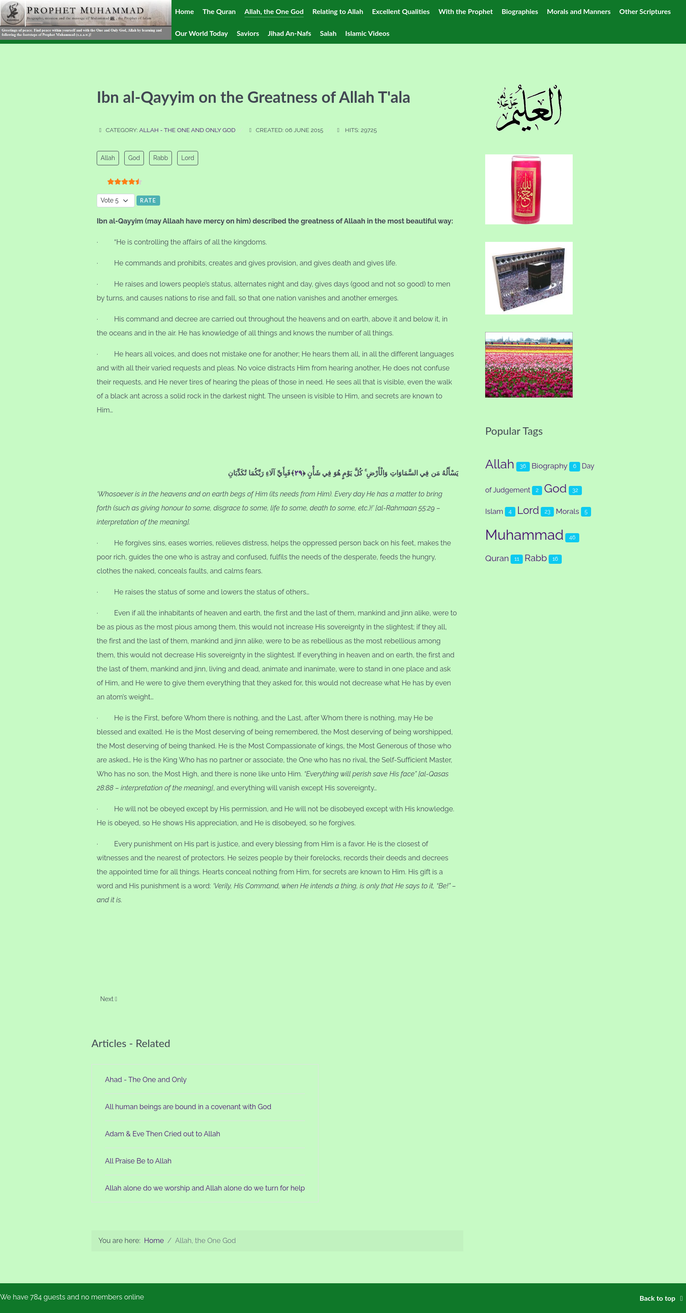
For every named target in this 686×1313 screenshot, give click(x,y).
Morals (567, 511)
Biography (549, 465)
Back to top (663, 1298)
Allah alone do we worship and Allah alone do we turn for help (205, 1188)
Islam (494, 511)
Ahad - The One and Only (146, 1080)
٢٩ (298, 473)
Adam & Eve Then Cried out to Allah (162, 1134)
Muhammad (524, 535)
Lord (187, 157)
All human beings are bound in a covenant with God (188, 1107)
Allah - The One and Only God (187, 129)
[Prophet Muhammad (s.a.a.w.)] (86, 19)
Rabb (160, 157)
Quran (497, 558)
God (134, 157)
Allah (108, 157)
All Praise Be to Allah (138, 1161)
